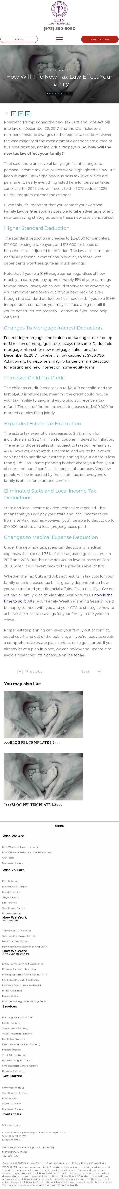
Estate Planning (59, 93)
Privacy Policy (80, 1163)
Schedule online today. (64, 655)
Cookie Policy (98, 1163)
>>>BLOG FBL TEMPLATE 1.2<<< (59, 720)
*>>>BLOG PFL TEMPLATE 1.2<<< (59, 782)
